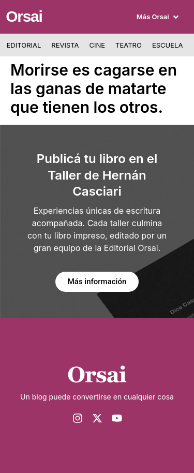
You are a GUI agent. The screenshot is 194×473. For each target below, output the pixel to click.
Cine (97, 45)
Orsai (24, 16)
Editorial (24, 45)
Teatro (128, 45)
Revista (65, 45)
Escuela (167, 45)
